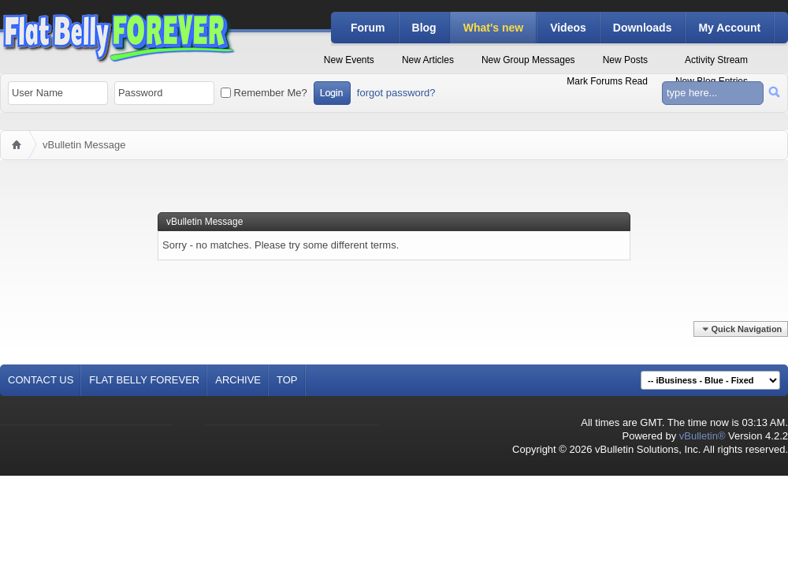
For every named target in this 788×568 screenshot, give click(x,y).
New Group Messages (528, 59)
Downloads (642, 27)
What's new (493, 27)
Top (287, 380)
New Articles (428, 59)
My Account (729, 27)
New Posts (625, 59)
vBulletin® (702, 436)
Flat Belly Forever (144, 380)
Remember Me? (264, 93)
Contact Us (40, 380)
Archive (238, 380)
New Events (349, 59)
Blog (424, 27)
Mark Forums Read (607, 81)
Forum (368, 27)
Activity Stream (716, 59)
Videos (568, 27)
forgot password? (396, 93)
